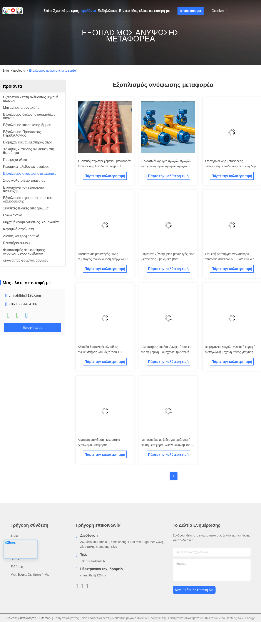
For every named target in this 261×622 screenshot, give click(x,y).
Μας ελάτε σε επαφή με (150, 11)
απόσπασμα (190, 11)
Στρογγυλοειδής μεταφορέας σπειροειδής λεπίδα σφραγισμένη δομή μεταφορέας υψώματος (231, 166)
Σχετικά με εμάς (66, 11)
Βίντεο (124, 11)
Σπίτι (48, 11)
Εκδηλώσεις (107, 11)
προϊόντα (88, 11)
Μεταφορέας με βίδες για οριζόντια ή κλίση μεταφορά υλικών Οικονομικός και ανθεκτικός (168, 445)
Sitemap (44, 618)
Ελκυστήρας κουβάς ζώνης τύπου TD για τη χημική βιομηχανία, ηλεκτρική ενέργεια (166, 352)
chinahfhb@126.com (25, 295)
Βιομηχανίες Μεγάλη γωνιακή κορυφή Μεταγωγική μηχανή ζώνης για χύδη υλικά (230, 352)
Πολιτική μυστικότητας (21, 618)
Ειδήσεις (16, 567)
